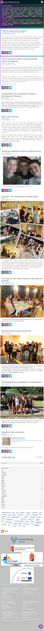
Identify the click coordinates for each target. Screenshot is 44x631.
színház (14, 526)
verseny (4, 524)
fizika (20, 523)
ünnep (9, 524)
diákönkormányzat (6, 512)
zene (15, 523)
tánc (13, 512)
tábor (40, 512)
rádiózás (4, 516)
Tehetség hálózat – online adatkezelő (30, 619)
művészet (34, 515)
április (3, 482)
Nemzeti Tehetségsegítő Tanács (8, 590)
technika (28, 514)
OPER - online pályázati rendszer (29, 614)
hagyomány (35, 512)
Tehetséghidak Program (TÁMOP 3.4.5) (30, 590)
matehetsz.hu (5, 24)
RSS (6, 531)
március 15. (31, 519)
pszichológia (23, 519)
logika (3, 518)
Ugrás (13, 457)
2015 (3, 488)
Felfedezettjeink (5, 605)
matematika (15, 517)
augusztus (4, 475)
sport (38, 519)
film (3, 521)
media (37, 525)
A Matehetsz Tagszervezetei (7, 598)
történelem (9, 519)
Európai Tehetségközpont (7, 596)
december (4, 490)
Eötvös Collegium (12, 515)
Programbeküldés (26, 615)
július (3, 478)
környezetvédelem (19, 521)
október (3, 493)
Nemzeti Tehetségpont (6, 594)
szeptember (4, 474)
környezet (38, 517)
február (3, 485)
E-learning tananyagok (27, 603)
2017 (3, 470)
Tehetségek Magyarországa (28, 593)
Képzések (25, 605)
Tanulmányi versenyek (27, 617)
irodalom (38, 522)
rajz (17, 512)
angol (19, 525)
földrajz (27, 521)
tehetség (22, 512)
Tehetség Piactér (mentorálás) (29, 608)
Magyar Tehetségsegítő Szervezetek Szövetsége (9, 593)
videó (24, 526)
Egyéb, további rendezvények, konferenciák (10, 620)
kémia (9, 517)
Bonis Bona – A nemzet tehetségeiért (9, 603)
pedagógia (20, 515)
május (3, 480)
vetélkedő (4, 514)
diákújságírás (8, 522)
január (3, 486)
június (3, 499)
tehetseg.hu (25, 23)
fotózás (26, 516)
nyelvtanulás (26, 523)
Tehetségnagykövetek (6, 607)
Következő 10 (6, 457)
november (4, 472)
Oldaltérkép (25, 584)
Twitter (10, 52)
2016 (3, 477)
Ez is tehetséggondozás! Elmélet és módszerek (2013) (11, 618)
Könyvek (24, 607)
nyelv (40, 514)
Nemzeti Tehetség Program (28, 592)
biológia (32, 517)
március (3, 483)
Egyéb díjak (4, 608)
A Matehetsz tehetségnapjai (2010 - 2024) (10, 614)
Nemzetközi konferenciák (6, 615)
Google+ (6, 52)
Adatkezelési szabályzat (5, 584)
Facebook (3, 52)
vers (32, 524)
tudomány (28, 512)
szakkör (32, 521)
